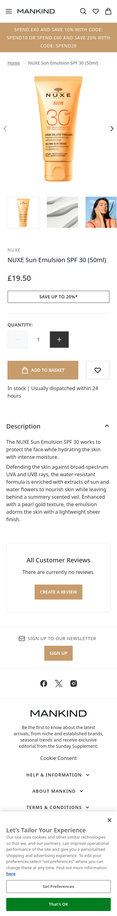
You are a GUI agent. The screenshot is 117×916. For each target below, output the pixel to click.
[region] (58, 863)
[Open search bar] (83, 11)
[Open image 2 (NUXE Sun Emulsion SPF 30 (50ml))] (62, 212)
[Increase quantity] (59, 339)
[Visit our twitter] (58, 683)
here (11, 873)
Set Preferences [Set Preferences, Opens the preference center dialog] (58, 886)
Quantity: (20, 325)
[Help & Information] (58, 775)
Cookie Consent (58, 758)
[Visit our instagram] (73, 683)
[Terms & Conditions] (59, 807)
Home (13, 63)
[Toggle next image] (112, 129)
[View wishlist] (96, 11)
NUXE (14, 250)
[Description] (58, 426)
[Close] (109, 820)
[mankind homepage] (36, 11)
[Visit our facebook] (43, 683)
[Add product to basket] (42, 370)
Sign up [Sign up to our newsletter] (58, 653)
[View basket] (108, 11)
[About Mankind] (58, 791)
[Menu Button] (8, 11)
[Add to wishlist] (98, 370)
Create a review (58, 592)
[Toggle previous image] (5, 129)
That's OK (58, 904)
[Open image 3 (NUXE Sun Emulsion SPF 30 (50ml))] (101, 212)
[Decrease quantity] (17, 339)
